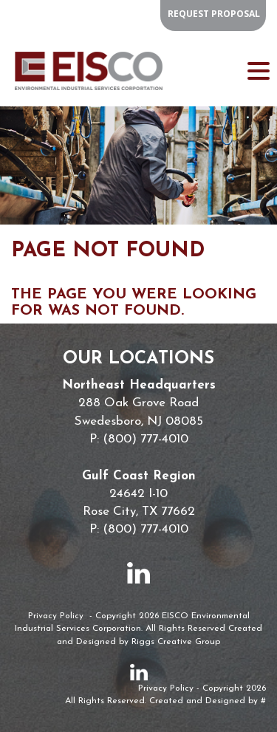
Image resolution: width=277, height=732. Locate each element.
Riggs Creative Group (175, 641)
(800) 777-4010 (145, 439)
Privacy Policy (55, 616)
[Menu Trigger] (258, 70)
